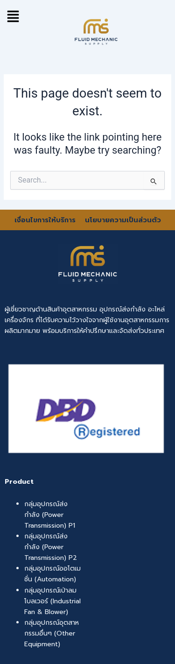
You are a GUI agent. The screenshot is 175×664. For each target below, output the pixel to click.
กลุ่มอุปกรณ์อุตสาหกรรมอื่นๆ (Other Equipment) (51, 633)
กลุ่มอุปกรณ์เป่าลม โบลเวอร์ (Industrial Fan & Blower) (52, 601)
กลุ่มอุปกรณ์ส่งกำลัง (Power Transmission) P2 (50, 547)
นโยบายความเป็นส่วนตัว (123, 220)
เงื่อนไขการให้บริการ (46, 220)
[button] (13, 16)
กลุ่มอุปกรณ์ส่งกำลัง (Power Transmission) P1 (49, 514)
